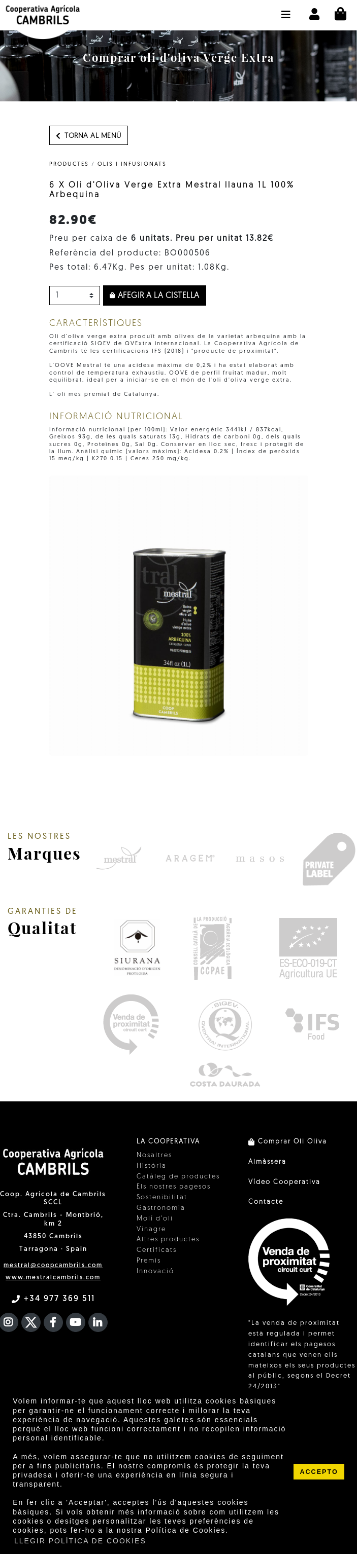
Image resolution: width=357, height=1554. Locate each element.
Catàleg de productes (178, 1176)
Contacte (265, 1202)
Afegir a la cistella (155, 296)
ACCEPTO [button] (319, 1471)
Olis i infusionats (132, 164)
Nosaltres (154, 1155)
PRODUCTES (69, 164)
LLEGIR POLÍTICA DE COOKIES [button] (80, 1541)
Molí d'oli (155, 1218)
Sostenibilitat (162, 1197)
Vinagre (151, 1229)
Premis (149, 1260)
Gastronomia (161, 1208)
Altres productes (168, 1239)
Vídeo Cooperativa (284, 1182)
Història (152, 1166)
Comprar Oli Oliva (287, 1141)
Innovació (155, 1271)
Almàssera (267, 1162)
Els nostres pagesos (174, 1186)
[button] (286, 9)
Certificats (157, 1250)
